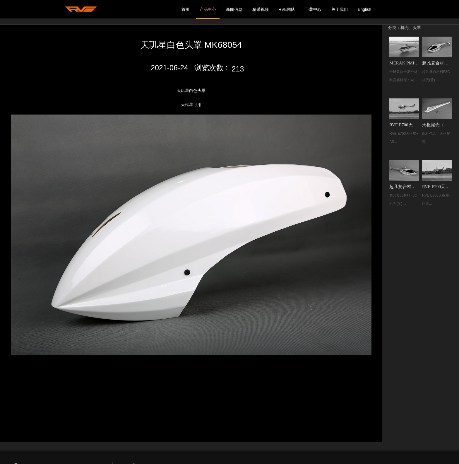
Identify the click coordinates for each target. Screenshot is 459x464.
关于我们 (339, 9)
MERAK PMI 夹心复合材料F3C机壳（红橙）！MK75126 (404, 62)
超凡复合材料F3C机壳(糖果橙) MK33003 (404, 185)
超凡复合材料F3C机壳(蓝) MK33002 (436, 62)
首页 (185, 9)
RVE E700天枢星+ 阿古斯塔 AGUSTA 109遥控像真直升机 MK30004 (436, 185)
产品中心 (208, 9)
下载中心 (313, 9)
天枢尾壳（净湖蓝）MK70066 (436, 124)
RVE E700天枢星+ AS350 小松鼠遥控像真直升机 (404, 124)
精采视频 (260, 9)
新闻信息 (234, 9)
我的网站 (82, 9)
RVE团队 (287, 9)
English (364, 9)
